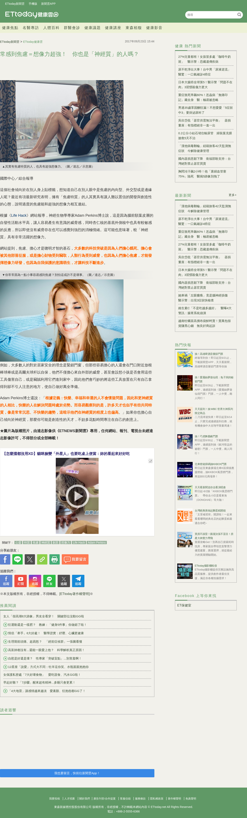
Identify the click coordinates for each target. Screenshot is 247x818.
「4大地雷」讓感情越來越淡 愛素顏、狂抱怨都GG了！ (44, 691)
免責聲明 (190, 798)
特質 (27, 542)
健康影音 (154, 28)
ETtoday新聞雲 (14, 3)
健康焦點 (10, 28)
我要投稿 (54, 798)
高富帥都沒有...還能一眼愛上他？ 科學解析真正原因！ (44, 650)
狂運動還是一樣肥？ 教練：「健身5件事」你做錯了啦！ (45, 625)
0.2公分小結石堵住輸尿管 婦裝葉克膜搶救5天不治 (205, 135)
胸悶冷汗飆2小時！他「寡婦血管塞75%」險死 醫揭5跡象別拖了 (202, 174)
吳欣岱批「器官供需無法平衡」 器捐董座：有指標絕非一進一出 (204, 123)
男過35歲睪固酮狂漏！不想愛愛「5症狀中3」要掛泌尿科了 (205, 110)
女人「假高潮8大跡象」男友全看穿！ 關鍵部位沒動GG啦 (43, 616)
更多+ (233, 195)
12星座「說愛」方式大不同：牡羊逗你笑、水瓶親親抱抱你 (46, 667)
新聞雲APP (48, 3)
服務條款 (140, 798)
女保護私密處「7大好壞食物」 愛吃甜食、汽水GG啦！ (42, 674)
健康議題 (92, 28)
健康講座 (113, 28)
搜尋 (239, 14)
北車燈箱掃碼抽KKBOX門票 (211, 464)
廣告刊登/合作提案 (104, 798)
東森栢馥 (134, 28)
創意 (55, 542)
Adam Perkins (97, 542)
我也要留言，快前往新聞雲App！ (77, 773)
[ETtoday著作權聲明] (74, 594)
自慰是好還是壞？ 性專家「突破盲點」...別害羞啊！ (42, 658)
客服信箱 (125, 798)
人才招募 (69, 798)
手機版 (33, 3)
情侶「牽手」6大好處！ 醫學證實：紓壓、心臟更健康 (43, 633)
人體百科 (51, 28)
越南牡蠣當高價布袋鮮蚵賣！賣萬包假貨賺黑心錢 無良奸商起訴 (204, 323)
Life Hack (79, 542)
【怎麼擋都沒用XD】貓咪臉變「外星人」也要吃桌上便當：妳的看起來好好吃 (66, 454)
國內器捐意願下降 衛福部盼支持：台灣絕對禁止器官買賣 (204, 161)
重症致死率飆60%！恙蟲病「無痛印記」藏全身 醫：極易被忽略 (203, 97)
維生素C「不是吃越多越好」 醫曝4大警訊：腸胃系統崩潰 (205, 310)
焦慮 (35, 542)
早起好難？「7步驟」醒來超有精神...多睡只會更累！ (39, 682)
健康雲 (32, 14)
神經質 (45, 542)
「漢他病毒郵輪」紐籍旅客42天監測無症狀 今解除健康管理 (204, 148)
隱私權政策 (156, 798)
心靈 (18, 542)
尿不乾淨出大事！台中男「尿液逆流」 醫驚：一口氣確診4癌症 (205, 72)
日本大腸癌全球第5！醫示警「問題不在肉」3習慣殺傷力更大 (205, 84)
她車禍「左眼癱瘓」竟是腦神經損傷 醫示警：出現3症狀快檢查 (204, 298)
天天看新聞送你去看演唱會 (210, 487)
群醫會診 (72, 28)
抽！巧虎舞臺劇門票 (206, 436)
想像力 (65, 542)
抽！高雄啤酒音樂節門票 (209, 353)
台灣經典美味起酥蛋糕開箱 (210, 510)
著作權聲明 (174, 798)
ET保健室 (184, 605)
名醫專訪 (31, 28)
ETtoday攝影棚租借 (206, 565)
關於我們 (84, 798)
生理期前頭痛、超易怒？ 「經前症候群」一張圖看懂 (42, 642)
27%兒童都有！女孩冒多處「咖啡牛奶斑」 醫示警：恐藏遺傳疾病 (204, 59)
